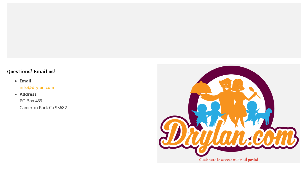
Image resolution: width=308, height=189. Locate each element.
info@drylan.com (37, 87)
